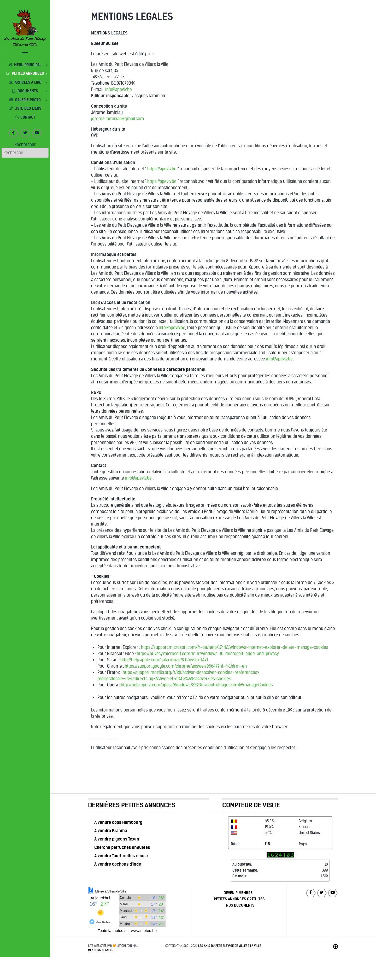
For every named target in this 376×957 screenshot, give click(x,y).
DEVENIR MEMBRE (238, 892)
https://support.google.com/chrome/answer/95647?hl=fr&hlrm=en (186, 666)
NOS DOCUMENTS (240, 905)
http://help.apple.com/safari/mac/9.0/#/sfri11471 (164, 659)
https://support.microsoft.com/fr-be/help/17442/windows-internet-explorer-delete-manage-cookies (234, 647)
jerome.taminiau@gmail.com (117, 118)
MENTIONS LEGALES (100, 950)
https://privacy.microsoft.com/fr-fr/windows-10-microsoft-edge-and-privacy (208, 653)
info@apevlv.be (118, 89)
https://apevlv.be (162, 168)
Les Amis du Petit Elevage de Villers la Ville (229, 946)
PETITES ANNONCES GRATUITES (239, 899)
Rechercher (25, 144)
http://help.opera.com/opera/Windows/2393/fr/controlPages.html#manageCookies (197, 684)
